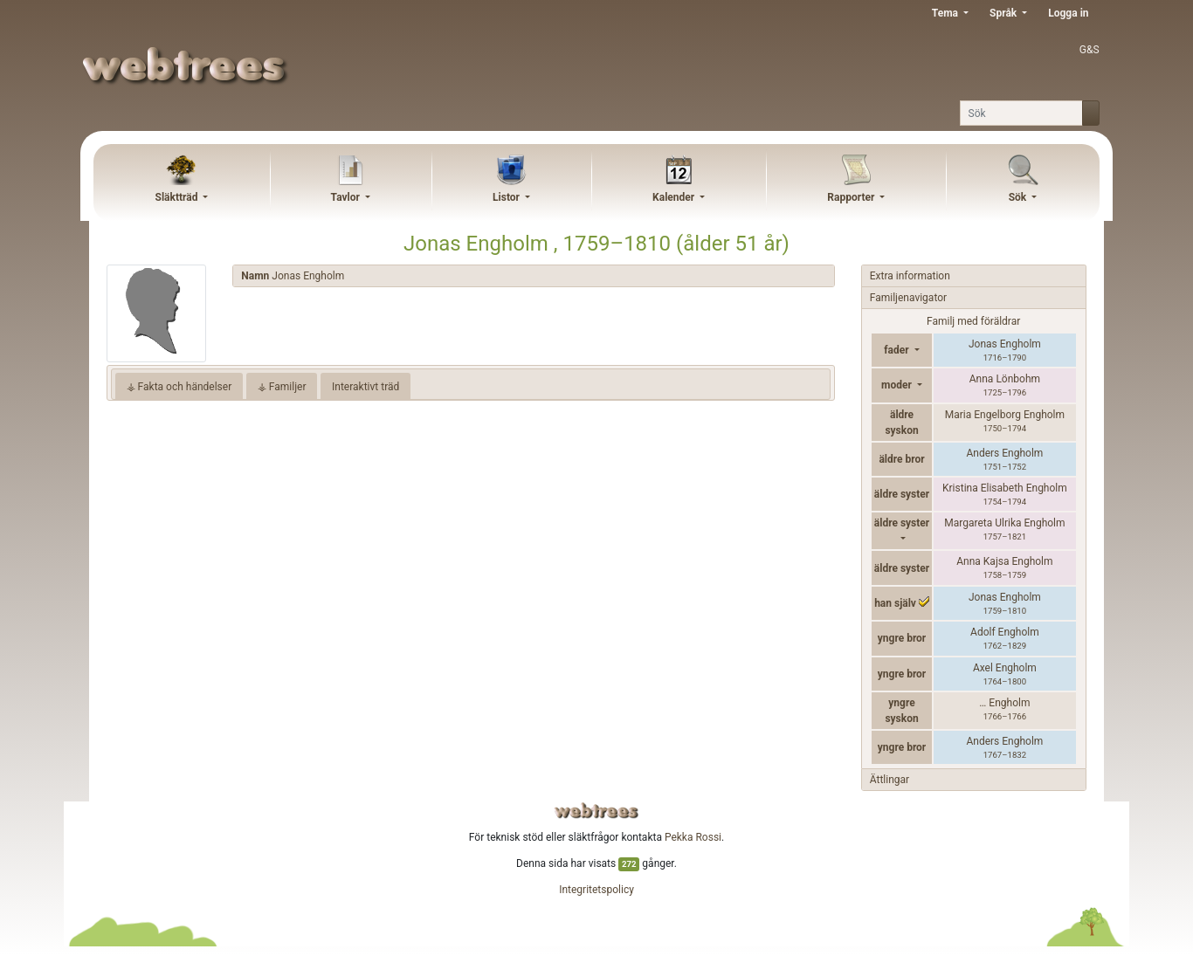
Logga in (1068, 13)
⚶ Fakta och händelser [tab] (179, 387)
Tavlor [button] (346, 197)
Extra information (910, 276)
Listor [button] (507, 197)
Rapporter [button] (852, 197)
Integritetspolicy (596, 890)
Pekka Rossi (693, 837)
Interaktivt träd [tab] (365, 387)
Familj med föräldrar (973, 321)
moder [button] (897, 385)
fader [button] (897, 350)
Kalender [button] (674, 197)
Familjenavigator (908, 298)
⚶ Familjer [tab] (282, 387)
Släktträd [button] (178, 197)
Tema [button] (946, 13)
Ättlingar (889, 780)
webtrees (596, 810)
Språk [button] (1004, 13)
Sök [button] (1019, 197)
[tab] (533, 276)
